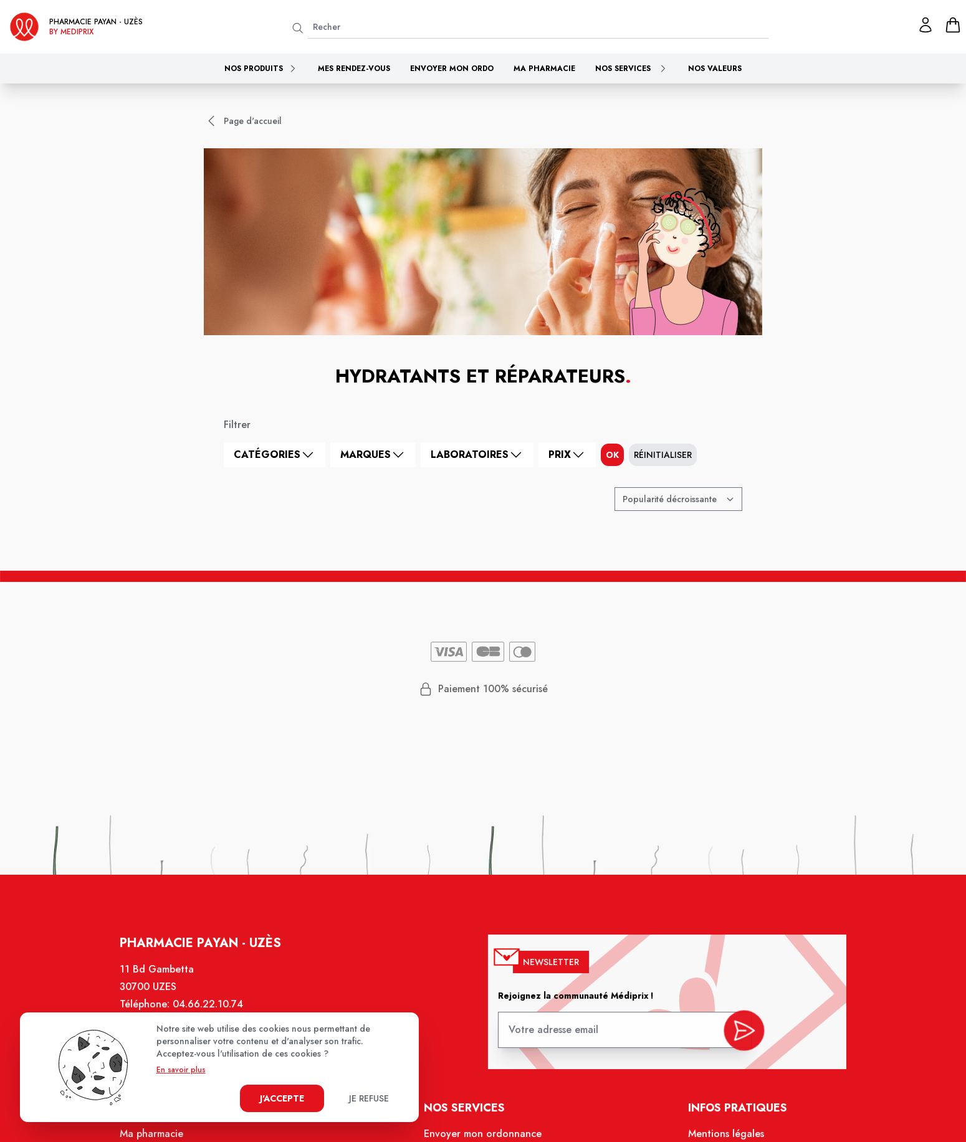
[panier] (953, 25)
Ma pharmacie (544, 68)
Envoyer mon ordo (452, 68)
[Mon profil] (925, 25)
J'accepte (282, 1098)
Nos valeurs (715, 68)
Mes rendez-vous (354, 68)
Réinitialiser (663, 455)
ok (612, 455)
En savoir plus (181, 1070)
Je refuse (369, 1098)
